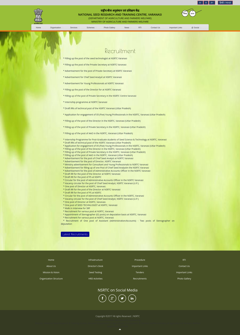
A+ (212, 2)
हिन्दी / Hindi (225, 2)
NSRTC (136, 316)
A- (200, 2)
